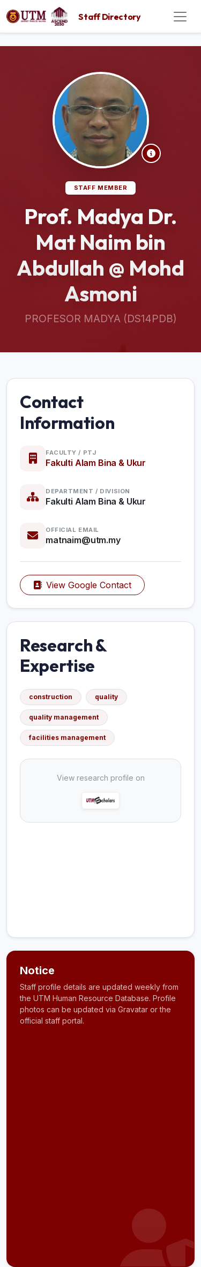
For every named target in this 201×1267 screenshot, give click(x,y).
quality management (64, 717)
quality (106, 697)
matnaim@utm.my (83, 540)
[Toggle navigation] (180, 16)
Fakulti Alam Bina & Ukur (96, 462)
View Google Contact (82, 585)
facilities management (67, 737)
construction (50, 697)
